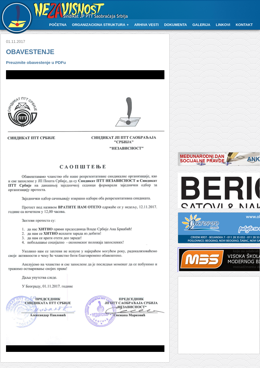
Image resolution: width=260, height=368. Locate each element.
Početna (58, 25)
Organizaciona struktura (98, 25)
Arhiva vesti (146, 25)
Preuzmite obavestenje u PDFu (36, 62)
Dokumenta (175, 25)
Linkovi (223, 25)
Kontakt (244, 25)
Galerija (202, 25)
